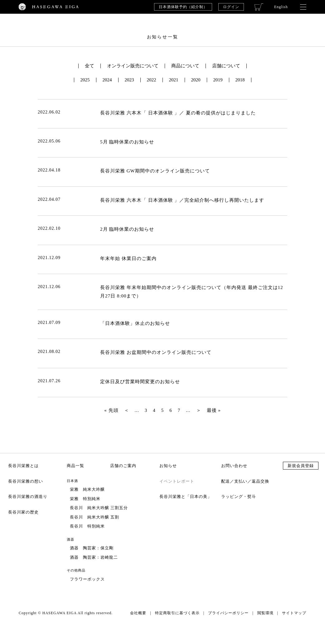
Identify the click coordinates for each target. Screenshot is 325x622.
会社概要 (138, 613)
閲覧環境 (265, 613)
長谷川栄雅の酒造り (27, 496)
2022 (151, 80)
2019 (218, 80)
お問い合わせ (234, 465)
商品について (185, 66)
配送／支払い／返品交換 (245, 481)
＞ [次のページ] (198, 410)
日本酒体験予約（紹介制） (183, 7)
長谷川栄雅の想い (25, 481)
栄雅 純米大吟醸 (87, 489)
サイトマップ (294, 613)
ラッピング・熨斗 (238, 496)
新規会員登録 (301, 465)
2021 (173, 80)
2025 (85, 80)
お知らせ (168, 465)
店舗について (226, 66)
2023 (129, 80)
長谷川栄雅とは (23, 465)
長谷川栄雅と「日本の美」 (185, 496)
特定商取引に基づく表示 (177, 613)
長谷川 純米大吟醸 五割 (94, 517)
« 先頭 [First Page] (111, 410)
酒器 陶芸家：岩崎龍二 (94, 557)
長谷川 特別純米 (87, 526)
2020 (196, 80)
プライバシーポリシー (228, 613)
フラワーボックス (87, 579)
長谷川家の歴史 (23, 512)
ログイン (231, 7)
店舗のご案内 (123, 465)
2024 (107, 80)
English (281, 7)
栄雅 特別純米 (85, 498)
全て (89, 66)
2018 (240, 80)
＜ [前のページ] (126, 410)
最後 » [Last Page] (214, 410)
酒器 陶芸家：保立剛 (92, 548)
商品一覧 (75, 465)
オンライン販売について (132, 66)
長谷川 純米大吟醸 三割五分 (99, 507)
